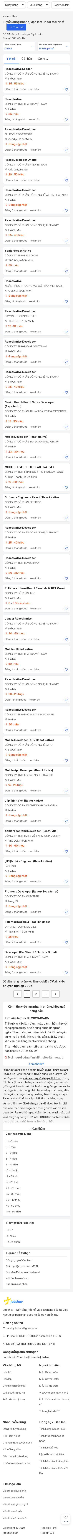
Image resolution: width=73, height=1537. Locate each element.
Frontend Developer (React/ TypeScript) (31, 892)
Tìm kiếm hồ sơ (11, 1436)
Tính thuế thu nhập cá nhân (51, 1438)
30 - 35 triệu (14, 573)
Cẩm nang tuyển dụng (15, 1456)
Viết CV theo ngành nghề (53, 1392)
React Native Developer (20, 129)
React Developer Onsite (21, 160)
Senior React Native (18, 251)
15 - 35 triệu (14, 421)
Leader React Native (18, 619)
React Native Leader (18, 69)
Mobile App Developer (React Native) (29, 770)
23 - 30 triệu (14, 451)
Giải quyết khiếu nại (14, 1392)
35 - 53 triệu (14, 83)
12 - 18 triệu (13, 326)
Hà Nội (10, 109)
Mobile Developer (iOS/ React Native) (29, 740)
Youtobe (22, 1357)
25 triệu (11, 937)
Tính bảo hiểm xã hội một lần (53, 1470)
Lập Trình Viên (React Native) (24, 801)
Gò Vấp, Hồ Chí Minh (18, 139)
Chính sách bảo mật (14, 1385)
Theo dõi (16, 27)
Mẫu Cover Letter (49, 1379)
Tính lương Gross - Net (52, 1429)
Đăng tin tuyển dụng (14, 1429)
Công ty (43, 58)
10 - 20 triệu (14, 482)
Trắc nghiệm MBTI (49, 1411)
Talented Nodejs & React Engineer (27, 922)
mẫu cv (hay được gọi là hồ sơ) (42, 1078)
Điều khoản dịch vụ (14, 1399)
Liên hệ (7, 1372)
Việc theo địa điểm (13, 1497)
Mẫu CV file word (49, 1385)
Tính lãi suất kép (48, 1447)
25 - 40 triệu (14, 235)
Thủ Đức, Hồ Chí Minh (19, 260)
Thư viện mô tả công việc (17, 1463)
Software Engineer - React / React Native (32, 497)
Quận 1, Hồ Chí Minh (18, 291)
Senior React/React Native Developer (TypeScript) (29, 404)
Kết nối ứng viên (12, 1449)
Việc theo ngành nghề (15, 1504)
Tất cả (11, 59)
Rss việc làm (48, 1528)
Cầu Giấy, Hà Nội (16, 169)
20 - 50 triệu (14, 174)
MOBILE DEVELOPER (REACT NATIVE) (29, 467)
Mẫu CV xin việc (48, 1372)
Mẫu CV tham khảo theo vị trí (54, 1401)
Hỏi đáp (7, 1379)
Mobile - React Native (19, 649)
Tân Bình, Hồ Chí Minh (19, 321)
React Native (13, 99)
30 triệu (12, 724)
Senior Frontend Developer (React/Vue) (31, 831)
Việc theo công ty (12, 1511)
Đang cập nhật (16, 144)
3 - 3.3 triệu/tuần (17, 603)
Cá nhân (26, 58)
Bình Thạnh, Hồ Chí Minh (21, 477)
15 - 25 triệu (14, 785)
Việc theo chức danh (14, 1491)
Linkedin (34, 1357)
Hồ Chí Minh (13, 78)
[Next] (55, 994)
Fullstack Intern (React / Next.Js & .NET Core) (35, 588)
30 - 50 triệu (14, 633)
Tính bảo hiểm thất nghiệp (54, 1461)
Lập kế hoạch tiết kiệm (51, 1454)
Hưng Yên (12, 901)
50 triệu (11, 265)
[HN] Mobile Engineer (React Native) (28, 861)
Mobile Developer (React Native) (26, 437)
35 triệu (11, 114)
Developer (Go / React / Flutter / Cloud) (31, 952)
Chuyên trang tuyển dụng (17, 1442)
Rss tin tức (47, 1533)
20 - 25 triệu (14, 694)
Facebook (9, 1357)
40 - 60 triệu (14, 845)
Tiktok (45, 1357)
